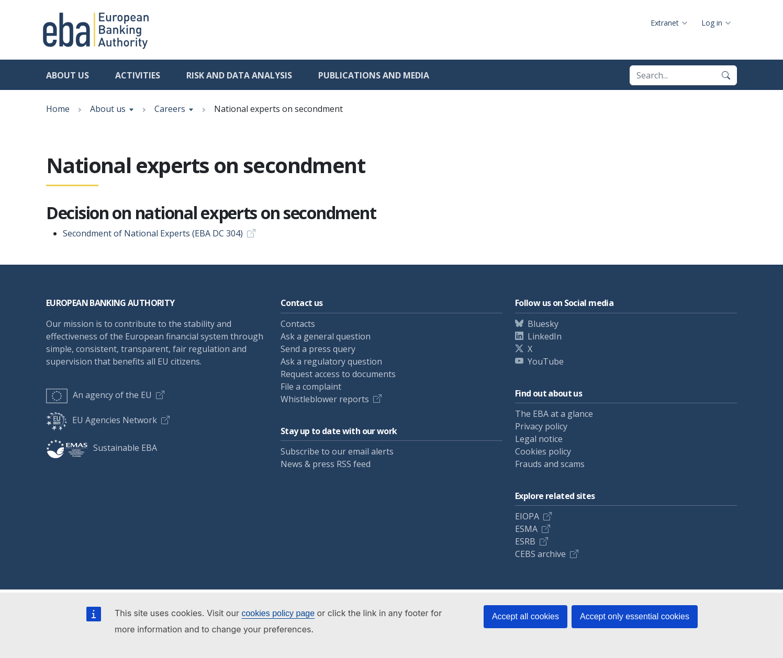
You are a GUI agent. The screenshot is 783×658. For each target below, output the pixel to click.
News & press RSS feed (326, 464)
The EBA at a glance (554, 413)
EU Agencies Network (101, 420)
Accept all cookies (525, 616)
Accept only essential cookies (634, 616)
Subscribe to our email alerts (337, 451)
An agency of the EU (99, 395)
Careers (169, 109)
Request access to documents (338, 374)
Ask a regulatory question (331, 361)
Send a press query (318, 349)
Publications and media (373, 75)
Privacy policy (541, 426)
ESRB (525, 541)
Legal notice (539, 439)
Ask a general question (326, 336)
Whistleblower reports (325, 399)
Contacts (298, 324)
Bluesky (543, 324)
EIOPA (527, 516)
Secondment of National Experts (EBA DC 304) (153, 233)
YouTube (546, 361)
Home (58, 109)
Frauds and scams (550, 464)
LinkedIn (545, 336)
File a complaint (311, 386)
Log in (711, 23)
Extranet (665, 23)
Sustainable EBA (101, 447)
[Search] (726, 75)
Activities (137, 75)
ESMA (526, 529)
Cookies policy (543, 451)
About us (67, 75)
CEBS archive (540, 554)
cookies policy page (278, 613)
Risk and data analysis (239, 75)
